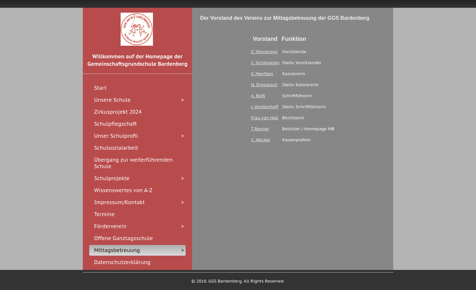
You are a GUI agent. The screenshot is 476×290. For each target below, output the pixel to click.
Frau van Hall (264, 118)
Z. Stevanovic (264, 51)
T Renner (260, 129)
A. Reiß (258, 96)
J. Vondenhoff (264, 107)
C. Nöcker (260, 140)
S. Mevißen (262, 73)
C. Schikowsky (265, 62)
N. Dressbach (264, 84)
